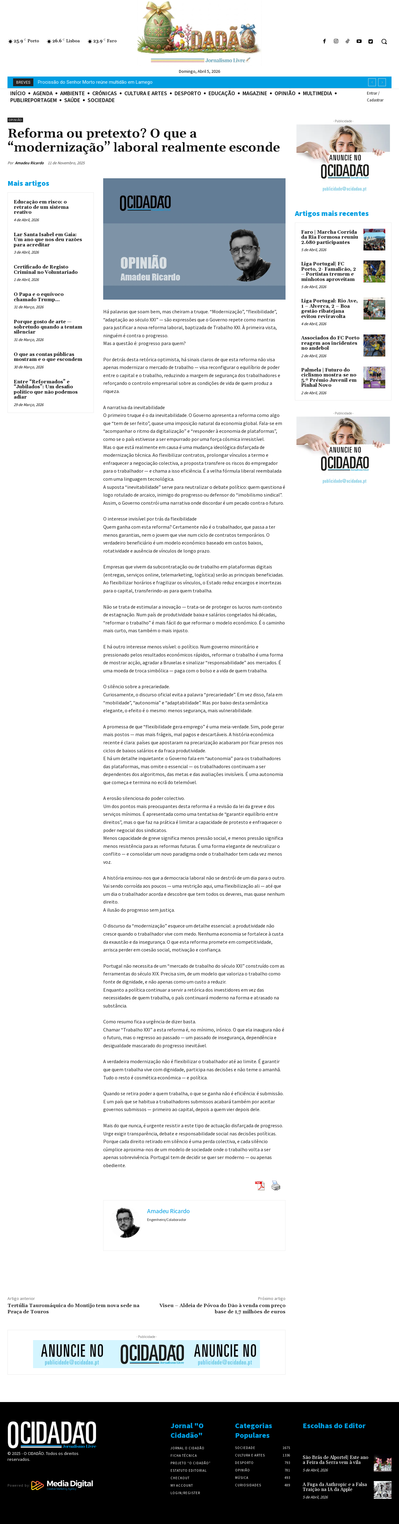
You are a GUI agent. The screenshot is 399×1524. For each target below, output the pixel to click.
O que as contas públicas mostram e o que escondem (48, 357)
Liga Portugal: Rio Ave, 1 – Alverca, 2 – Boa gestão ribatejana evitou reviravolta (329, 309)
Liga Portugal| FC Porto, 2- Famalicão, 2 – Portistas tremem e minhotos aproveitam (328, 272)
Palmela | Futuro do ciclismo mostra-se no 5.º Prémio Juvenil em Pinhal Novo (329, 378)
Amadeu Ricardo (29, 163)
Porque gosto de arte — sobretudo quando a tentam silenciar (48, 327)
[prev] (372, 82)
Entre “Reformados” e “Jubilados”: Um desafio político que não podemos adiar (46, 389)
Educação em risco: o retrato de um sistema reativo (41, 207)
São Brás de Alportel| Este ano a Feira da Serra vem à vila (335, 1460)
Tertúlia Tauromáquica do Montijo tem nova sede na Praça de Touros (73, 1308)
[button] (384, 41)
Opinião (15, 120)
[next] (382, 82)
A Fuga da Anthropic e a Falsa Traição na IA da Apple (92, 82)
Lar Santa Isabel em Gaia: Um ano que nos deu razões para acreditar (48, 240)
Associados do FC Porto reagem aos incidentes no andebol (330, 343)
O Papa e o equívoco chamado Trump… (39, 297)
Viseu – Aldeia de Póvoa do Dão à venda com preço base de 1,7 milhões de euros (222, 1308)
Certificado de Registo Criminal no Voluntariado (46, 269)
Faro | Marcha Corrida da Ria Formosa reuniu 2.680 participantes (329, 237)
